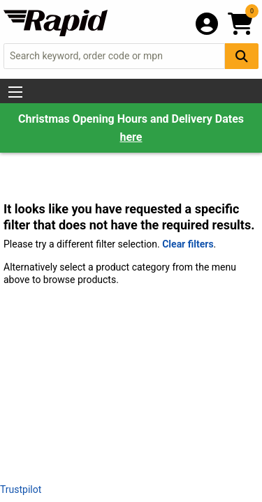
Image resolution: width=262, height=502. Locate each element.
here (131, 137)
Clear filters (187, 244)
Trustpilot (20, 489)
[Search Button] (242, 56)
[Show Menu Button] (15, 92)
